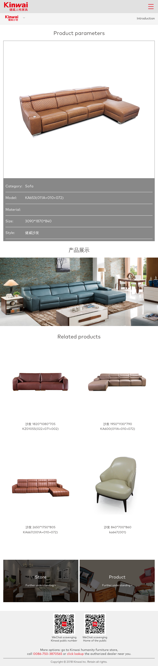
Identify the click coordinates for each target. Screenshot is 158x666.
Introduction (146, 18)
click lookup (75, 654)
